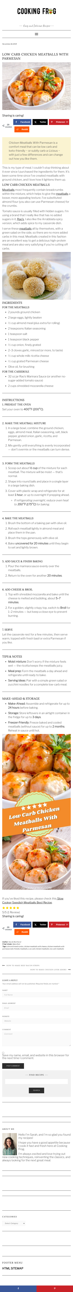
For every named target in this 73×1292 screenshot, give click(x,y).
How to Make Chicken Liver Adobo (48, 970)
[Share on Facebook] (22, 122)
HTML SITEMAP (12, 1268)
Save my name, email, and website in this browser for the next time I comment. (35, 1056)
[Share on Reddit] (21, 129)
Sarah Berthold (15, 942)
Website (5, 1016)
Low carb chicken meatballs (38, 949)
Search (36, 1090)
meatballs (62, 193)
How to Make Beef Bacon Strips (22, 965)
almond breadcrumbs (15, 946)
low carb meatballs (57, 949)
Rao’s (20, 219)
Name (5, 990)
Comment (6, 1029)
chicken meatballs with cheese (35, 946)
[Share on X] (40, 122)
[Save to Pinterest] (59, 122)
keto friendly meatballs (19, 949)
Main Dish (16, 944)
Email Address (9, 1003)
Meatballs (8, 190)
